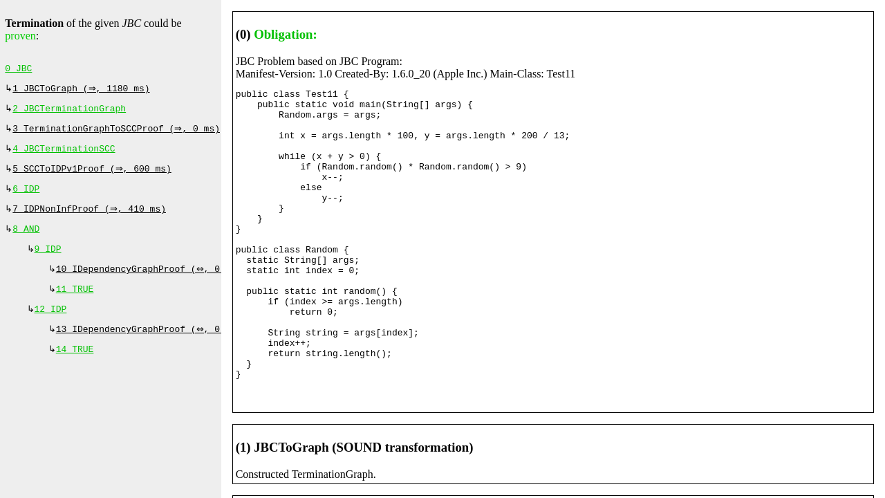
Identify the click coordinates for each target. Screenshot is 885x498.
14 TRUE (75, 370)
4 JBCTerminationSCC (63, 155)
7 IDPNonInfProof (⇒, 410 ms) (90, 220)
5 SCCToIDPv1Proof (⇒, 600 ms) (93, 177)
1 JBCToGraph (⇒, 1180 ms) (82, 91)
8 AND (25, 241)
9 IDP (48, 263)
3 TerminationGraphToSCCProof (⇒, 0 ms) (117, 134)
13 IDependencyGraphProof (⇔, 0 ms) (150, 348)
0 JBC (18, 70)
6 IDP (25, 198)
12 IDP (51, 327)
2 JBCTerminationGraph (69, 113)
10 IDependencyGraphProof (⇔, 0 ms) (150, 284)
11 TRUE (75, 305)
